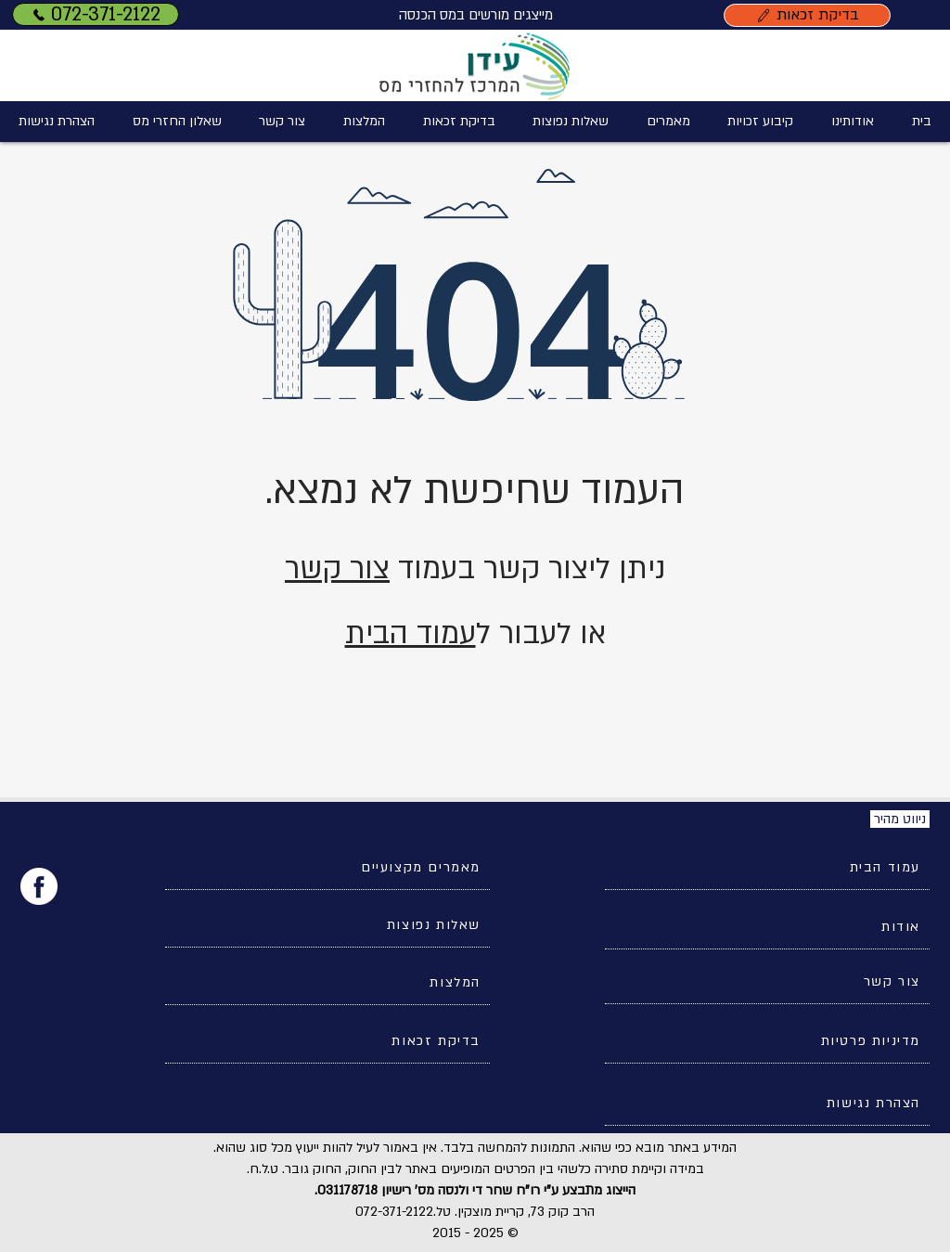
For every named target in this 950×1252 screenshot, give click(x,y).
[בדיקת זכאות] (807, 15)
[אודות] (767, 927)
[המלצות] (327, 983)
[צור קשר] (767, 982)
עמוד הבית (410, 633)
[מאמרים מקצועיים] (327, 867)
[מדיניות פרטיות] (767, 1041)
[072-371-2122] (95, 14)
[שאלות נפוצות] (327, 925)
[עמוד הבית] (767, 867)
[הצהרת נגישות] (767, 1103)
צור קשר (337, 568)
